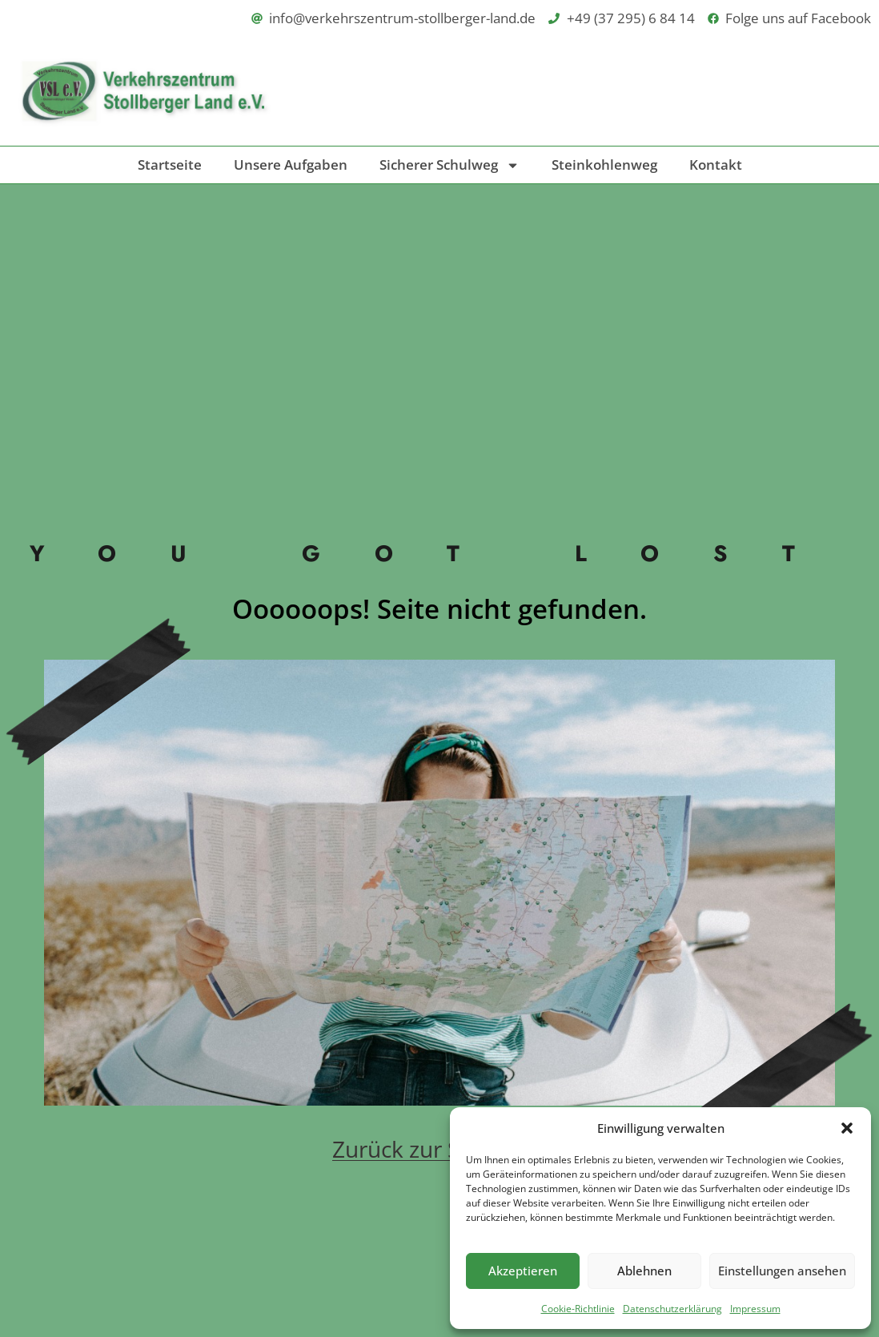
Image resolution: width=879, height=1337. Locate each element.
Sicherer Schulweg (449, 165)
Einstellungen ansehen (782, 1271)
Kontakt (715, 164)
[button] (847, 1128)
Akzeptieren (522, 1271)
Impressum (755, 1308)
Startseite (170, 164)
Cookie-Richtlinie (578, 1308)
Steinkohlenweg (604, 164)
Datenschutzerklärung (672, 1308)
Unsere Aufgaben (290, 164)
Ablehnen (644, 1271)
